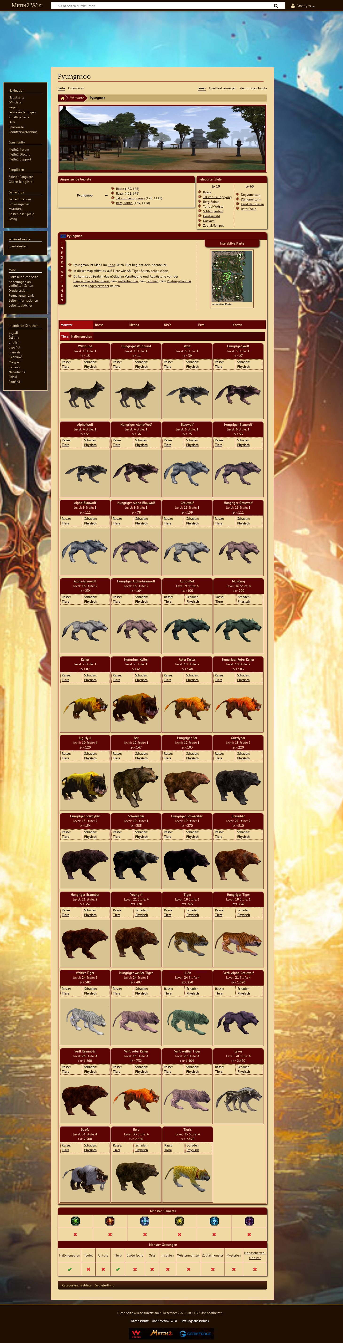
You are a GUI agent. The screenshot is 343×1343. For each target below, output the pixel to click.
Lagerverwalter (98, 285)
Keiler (154, 270)
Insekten (168, 1255)
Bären (145, 270)
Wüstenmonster (188, 1255)
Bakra (120, 188)
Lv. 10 (216, 186)
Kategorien (70, 1285)
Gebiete (85, 1285)
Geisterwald (211, 216)
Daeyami (209, 220)
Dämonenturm (251, 199)
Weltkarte (77, 97)
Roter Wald (248, 208)
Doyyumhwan (250, 194)
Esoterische (135, 1255)
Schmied (152, 281)
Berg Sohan (124, 203)
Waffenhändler (128, 281)
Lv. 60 (250, 186)
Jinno (111, 264)
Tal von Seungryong (130, 198)
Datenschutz (140, 1320)
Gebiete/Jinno (104, 1285)
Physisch (90, 366)
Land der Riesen (252, 204)
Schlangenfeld (213, 211)
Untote (103, 1255)
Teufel (88, 1255)
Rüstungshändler (179, 281)
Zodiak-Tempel (213, 225)
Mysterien (234, 1255)
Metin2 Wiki (27, 5)
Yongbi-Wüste (213, 206)
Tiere (116, 270)
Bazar (120, 193)
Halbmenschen (69, 1255)
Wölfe (164, 270)
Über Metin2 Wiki (164, 1320)
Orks (152, 1255)
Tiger (135, 270)
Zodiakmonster (212, 1255)
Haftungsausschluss (195, 1320)
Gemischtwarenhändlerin (91, 281)
